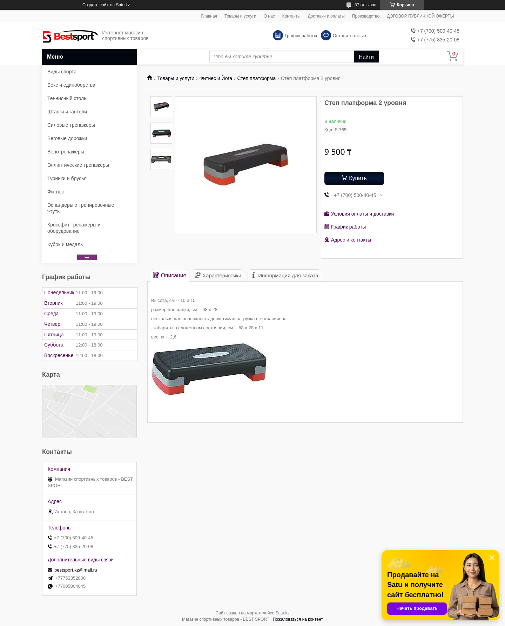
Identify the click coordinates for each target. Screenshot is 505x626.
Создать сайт (95, 4)
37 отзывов (365, 4)
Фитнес (55, 192)
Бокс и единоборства (71, 85)
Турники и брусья (67, 178)
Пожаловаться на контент (298, 619)
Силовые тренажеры (71, 125)
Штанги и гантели (67, 111)
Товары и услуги (240, 16)
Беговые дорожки (67, 138)
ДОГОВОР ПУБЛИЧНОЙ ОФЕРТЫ (420, 16)
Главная (209, 16)
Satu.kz (282, 613)
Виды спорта (61, 71)
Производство (365, 16)
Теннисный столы (67, 98)
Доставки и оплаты (326, 16)
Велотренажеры (65, 151)
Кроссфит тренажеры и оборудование (74, 228)
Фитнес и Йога (216, 78)
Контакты (291, 16)
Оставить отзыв (349, 35)
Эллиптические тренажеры (78, 165)
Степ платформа (256, 78)
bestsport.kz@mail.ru (75, 570)
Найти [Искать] (366, 57)
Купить (358, 178)
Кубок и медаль (65, 244)
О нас (269, 16)
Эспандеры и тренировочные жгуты (80, 208)
